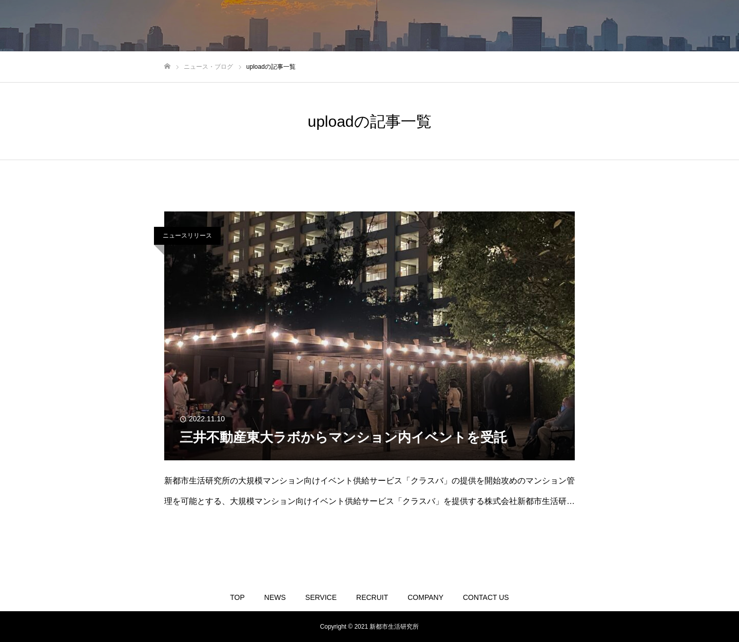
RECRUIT (372, 597)
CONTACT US (486, 597)
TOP (237, 597)
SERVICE (321, 597)
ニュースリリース (187, 235)
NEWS (275, 597)
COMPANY (425, 597)
